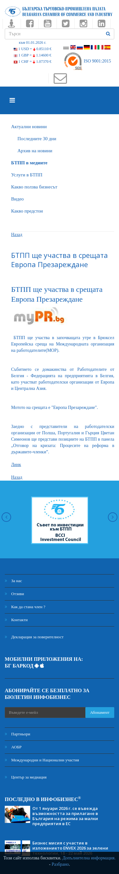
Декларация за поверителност (34, 636)
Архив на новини (34, 150)
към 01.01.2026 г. (32, 42)
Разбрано (60, 864)
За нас (13, 580)
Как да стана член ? (25, 606)
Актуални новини (29, 126)
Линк (16, 464)
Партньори (17, 734)
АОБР (13, 747)
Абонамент (99, 712)
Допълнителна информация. (89, 858)
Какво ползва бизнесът (34, 186)
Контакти (16, 619)
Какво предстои (27, 211)
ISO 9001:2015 (87, 61)
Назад (16, 234)
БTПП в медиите (29, 162)
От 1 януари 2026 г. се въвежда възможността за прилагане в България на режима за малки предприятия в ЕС (65, 815)
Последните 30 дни (36, 138)
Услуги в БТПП (26, 174)
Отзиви (14, 593)
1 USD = (32, 49)
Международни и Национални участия (42, 760)
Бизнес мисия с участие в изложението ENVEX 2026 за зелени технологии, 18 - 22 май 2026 (70, 848)
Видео (17, 198)
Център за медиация (26, 777)
